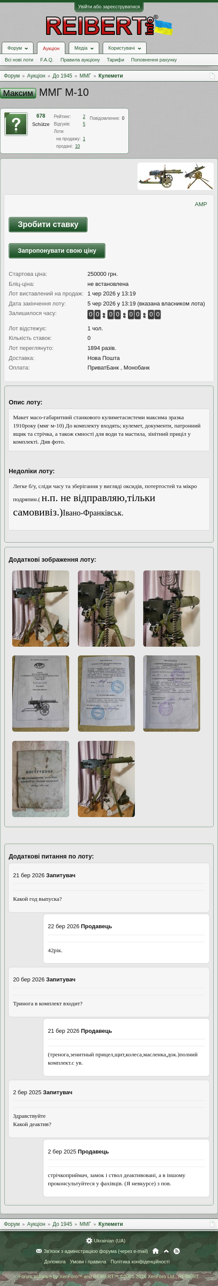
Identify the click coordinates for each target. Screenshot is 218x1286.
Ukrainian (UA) (109, 1240)
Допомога (54, 1261)
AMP (201, 204)
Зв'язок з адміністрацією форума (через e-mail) (96, 1251)
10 (77, 146)
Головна (155, 1251)
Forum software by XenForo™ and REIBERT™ (108, 1276)
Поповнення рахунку (154, 59)
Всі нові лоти (19, 59)
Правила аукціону (80, 59)
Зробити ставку (48, 224)
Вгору (166, 1251)
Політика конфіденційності (140, 1261)
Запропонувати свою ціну (57, 250)
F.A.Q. (47, 59)
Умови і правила (88, 1261)
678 (41, 116)
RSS (177, 1251)
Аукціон (51, 48)
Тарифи (115, 59)
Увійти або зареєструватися (109, 6)
